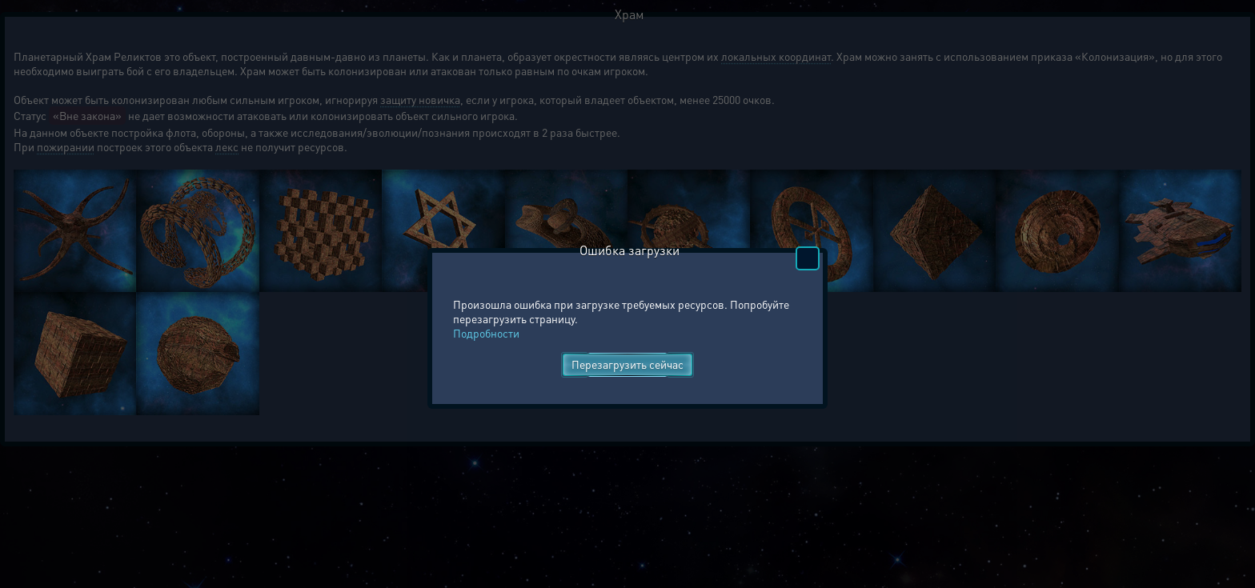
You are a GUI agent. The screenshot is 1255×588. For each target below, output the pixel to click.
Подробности (486, 333)
